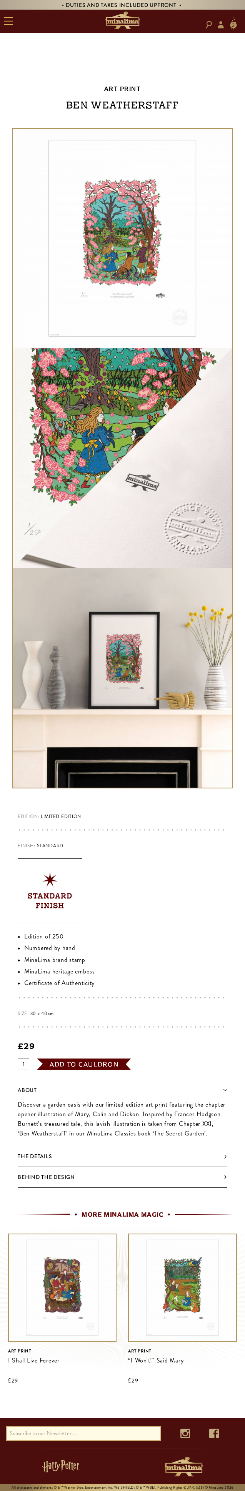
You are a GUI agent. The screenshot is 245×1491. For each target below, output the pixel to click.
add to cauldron (84, 1064)
